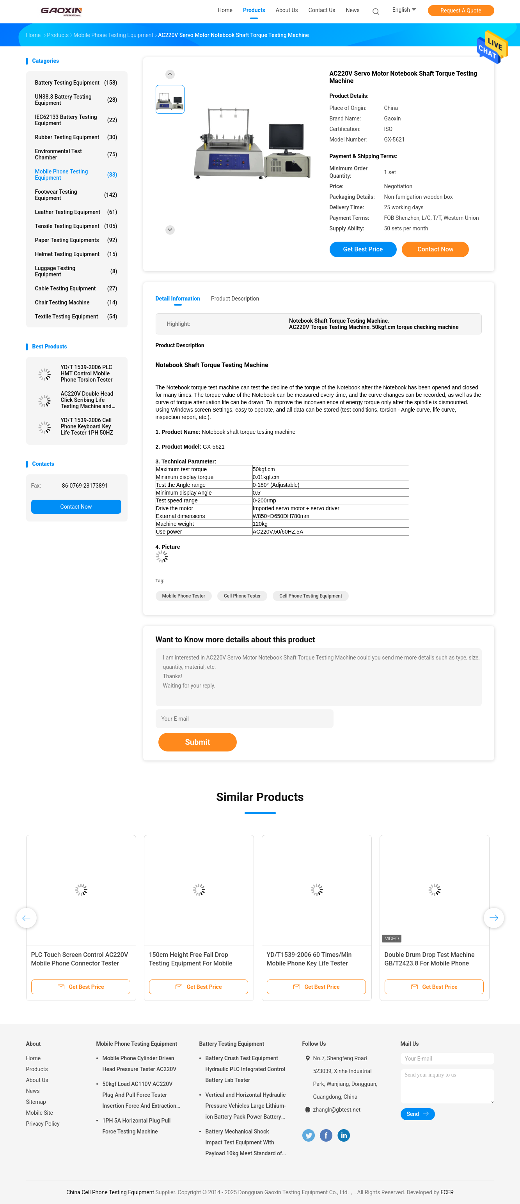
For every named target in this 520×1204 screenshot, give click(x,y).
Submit (197, 742)
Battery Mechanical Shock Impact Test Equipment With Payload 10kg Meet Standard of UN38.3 (244, 1143)
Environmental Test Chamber (76, 154)
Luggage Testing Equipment (76, 271)
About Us (37, 1080)
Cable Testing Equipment (76, 288)
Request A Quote (460, 10)
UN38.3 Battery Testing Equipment (76, 100)
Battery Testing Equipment (76, 83)
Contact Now (76, 507)
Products (37, 1069)
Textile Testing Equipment (76, 316)
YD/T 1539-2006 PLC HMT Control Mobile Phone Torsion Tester (87, 373)
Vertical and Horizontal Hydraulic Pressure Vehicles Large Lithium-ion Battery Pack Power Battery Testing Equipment (246, 1107)
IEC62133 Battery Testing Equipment (76, 120)
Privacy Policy (43, 1124)
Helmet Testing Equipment (76, 254)
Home (33, 1058)
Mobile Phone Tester (184, 596)
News (33, 1091)
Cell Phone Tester (242, 596)
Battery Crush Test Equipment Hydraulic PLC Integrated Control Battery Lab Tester (246, 1069)
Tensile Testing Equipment (76, 226)
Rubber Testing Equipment (76, 137)
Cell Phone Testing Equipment (310, 596)
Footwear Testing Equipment (76, 195)
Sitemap (36, 1102)
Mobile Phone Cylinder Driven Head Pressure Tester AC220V (140, 1063)
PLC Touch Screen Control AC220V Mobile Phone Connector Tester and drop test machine (79, 963)
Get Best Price (363, 249)
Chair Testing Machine (76, 302)
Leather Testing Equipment (76, 212)
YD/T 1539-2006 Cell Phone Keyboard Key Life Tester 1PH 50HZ (87, 426)
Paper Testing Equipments (76, 240)
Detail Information (178, 298)
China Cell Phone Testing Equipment (110, 1192)
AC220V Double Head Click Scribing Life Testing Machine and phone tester (87, 400)
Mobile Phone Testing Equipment (76, 174)
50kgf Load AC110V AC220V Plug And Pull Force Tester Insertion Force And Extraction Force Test (139, 1096)
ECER (447, 1192)
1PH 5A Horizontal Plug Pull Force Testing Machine (137, 1126)
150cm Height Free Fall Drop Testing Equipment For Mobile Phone (190, 963)
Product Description (235, 298)
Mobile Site (39, 1113)
